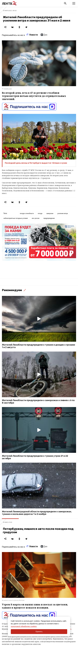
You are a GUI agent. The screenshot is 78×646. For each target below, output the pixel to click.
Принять (39, 632)
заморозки (49, 213)
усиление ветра (62, 213)
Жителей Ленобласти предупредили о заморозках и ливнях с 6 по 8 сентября (38, 401)
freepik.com (8, 89)
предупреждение (49, 218)
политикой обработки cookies (24, 626)
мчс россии (35, 218)
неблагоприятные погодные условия (15, 218)
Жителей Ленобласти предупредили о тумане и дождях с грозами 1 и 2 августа (38, 346)
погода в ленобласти (27, 213)
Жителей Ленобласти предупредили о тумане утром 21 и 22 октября (35, 457)
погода (40, 213)
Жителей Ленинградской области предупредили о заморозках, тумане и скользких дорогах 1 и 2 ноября (37, 512)
